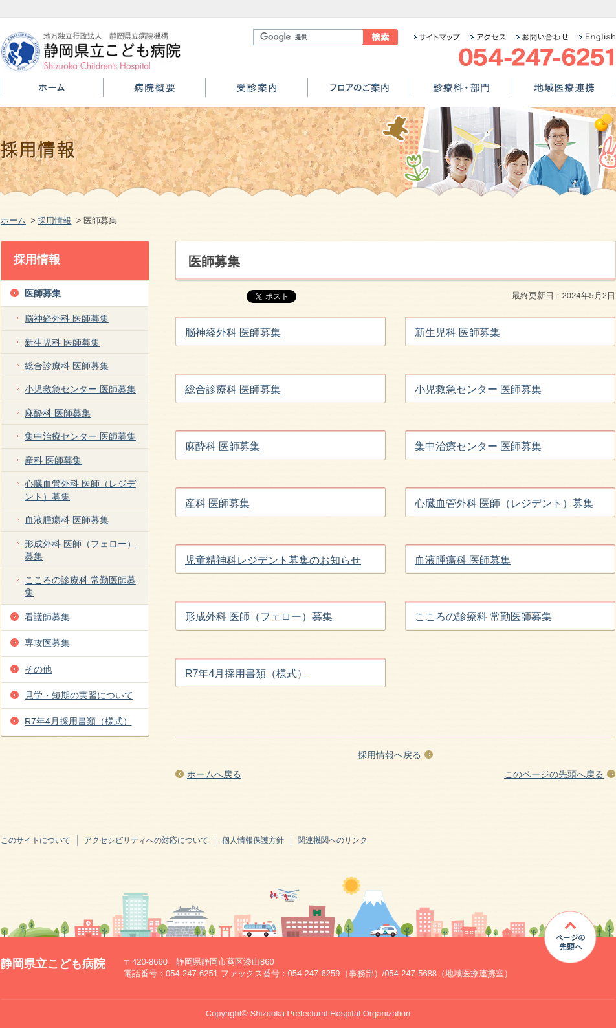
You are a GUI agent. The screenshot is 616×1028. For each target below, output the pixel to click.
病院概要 (154, 92)
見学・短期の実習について (79, 695)
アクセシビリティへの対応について (146, 840)
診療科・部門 (461, 92)
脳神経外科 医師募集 (233, 332)
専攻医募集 (47, 643)
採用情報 (54, 220)
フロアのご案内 (359, 92)
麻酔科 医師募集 (222, 446)
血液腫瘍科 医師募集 (463, 560)
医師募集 (43, 293)
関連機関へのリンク (333, 840)
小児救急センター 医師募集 (478, 389)
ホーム (52, 92)
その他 (38, 669)
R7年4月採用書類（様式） (246, 673)
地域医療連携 (563, 92)
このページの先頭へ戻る (554, 774)
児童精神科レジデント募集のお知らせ (273, 560)
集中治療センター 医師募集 (478, 446)
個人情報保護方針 (253, 840)
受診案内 (256, 92)
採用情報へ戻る (389, 755)
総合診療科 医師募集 (233, 389)
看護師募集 (47, 617)
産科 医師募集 (217, 503)
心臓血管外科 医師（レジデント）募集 (504, 503)
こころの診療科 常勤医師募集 (483, 616)
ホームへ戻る (214, 774)
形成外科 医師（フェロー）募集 (259, 616)
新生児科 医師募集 (457, 332)
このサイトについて (36, 840)
